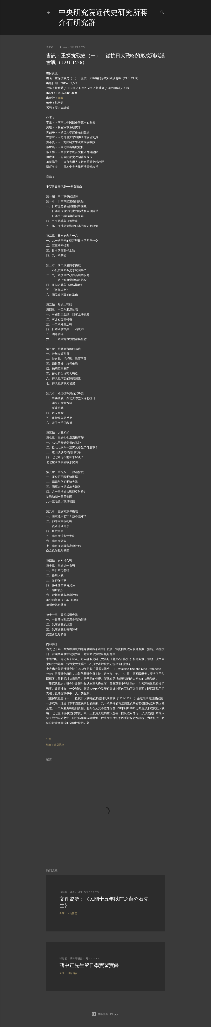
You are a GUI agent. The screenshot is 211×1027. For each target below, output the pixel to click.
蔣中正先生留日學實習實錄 (89, 965)
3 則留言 (72, 913)
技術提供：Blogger (105, 1014)
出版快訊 (59, 744)
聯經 (60, 98)
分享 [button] (48, 738)
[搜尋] (162, 11)
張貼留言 (72, 973)
